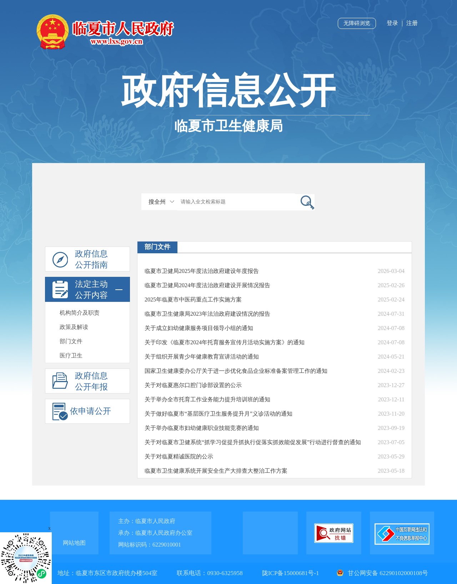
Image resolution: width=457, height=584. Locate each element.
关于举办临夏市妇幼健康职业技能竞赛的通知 (202, 428)
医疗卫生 (71, 355)
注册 (412, 23)
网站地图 (74, 543)
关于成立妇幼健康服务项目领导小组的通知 (199, 328)
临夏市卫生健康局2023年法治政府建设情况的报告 (207, 314)
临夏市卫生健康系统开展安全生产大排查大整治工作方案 (216, 471)
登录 (392, 23)
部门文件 (71, 341)
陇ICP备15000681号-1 (291, 573)
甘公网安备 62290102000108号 (381, 573)
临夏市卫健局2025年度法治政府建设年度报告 (202, 271)
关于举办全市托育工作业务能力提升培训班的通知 (207, 399)
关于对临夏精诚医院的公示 (179, 456)
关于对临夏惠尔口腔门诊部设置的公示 (193, 385)
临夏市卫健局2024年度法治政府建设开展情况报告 (207, 285)
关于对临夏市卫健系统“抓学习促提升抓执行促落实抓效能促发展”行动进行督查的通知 (253, 442)
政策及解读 (74, 327)
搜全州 (157, 202)
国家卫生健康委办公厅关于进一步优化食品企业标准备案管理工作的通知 (236, 371)
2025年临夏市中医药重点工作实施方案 (193, 299)
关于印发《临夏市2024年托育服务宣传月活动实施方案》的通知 (225, 342)
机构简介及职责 (80, 313)
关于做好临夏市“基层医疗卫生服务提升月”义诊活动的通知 (218, 414)
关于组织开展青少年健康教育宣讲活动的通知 (202, 357)
